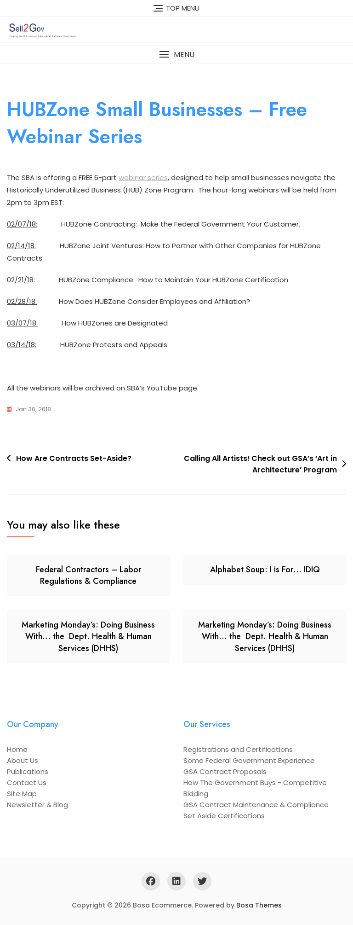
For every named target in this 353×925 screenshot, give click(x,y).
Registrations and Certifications (238, 749)
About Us (22, 760)
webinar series (143, 177)
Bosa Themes (259, 905)
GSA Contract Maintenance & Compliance (256, 804)
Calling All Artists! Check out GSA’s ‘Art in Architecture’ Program (260, 464)
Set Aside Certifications (224, 815)
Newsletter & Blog (37, 804)
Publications (27, 771)
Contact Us (26, 782)
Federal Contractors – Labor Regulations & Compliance (88, 575)
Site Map (22, 793)
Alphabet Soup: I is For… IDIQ (265, 570)
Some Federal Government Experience (249, 760)
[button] (176, 54)
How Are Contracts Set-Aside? (73, 458)
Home (17, 749)
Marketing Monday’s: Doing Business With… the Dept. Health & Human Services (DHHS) (88, 636)
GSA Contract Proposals (225, 771)
